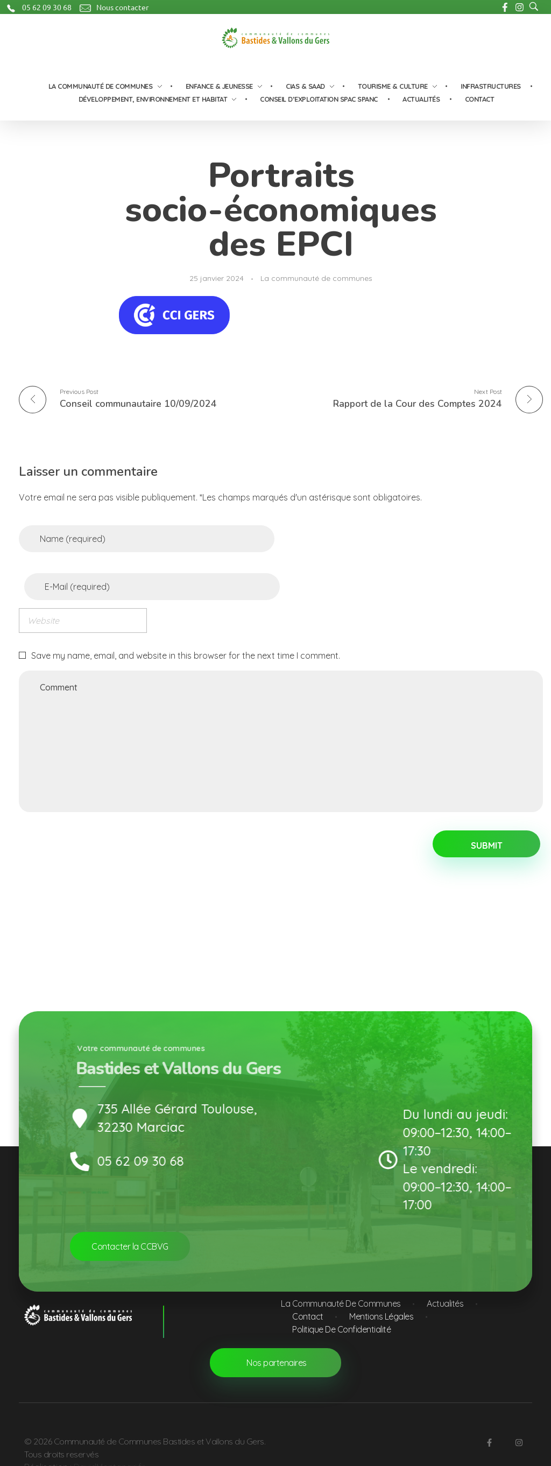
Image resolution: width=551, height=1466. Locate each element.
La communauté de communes (316, 278)
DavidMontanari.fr (109, 1454)
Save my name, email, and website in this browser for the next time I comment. (185, 652)
